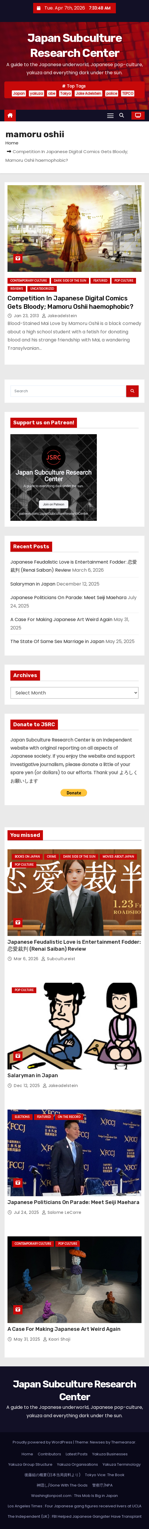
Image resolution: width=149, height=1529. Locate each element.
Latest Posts (77, 1454)
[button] (123, 115)
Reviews (16, 289)
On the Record (69, 1117)
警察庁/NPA (102, 1485)
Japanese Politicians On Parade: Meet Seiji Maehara (68, 597)
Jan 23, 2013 (27, 316)
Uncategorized (42, 289)
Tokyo (65, 93)
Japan (19, 93)
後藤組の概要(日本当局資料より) (52, 1475)
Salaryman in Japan (32, 584)
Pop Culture (123, 280)
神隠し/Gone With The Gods (62, 1485)
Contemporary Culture (28, 280)
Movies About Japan (118, 856)
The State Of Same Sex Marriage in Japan (57, 641)
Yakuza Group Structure (30, 1464)
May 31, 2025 (28, 1339)
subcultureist (58, 959)
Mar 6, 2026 (27, 959)
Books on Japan (27, 856)
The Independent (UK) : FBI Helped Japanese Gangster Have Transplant (75, 1516)
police (111, 93)
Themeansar (123, 1442)
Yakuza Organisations (77, 1464)
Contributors (49, 1454)
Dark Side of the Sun (70, 280)
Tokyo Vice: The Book (105, 1475)
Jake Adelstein (88, 93)
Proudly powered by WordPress (43, 1442)
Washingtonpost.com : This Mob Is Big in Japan (74, 1495)
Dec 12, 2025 (27, 1085)
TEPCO (127, 93)
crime (51, 856)
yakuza (36, 93)
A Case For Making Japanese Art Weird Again (61, 619)
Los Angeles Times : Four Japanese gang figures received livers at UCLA (75, 1506)
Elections (22, 1117)
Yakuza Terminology (122, 1464)
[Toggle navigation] (110, 115)
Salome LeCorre (62, 1212)
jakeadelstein (59, 316)
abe (51, 93)
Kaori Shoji (57, 1339)
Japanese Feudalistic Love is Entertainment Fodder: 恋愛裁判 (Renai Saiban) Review (74, 945)
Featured (100, 280)
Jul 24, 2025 (27, 1212)
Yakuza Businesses (110, 1454)
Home (11, 143)
